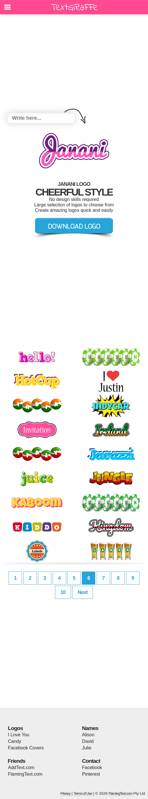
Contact (91, 761)
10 (63, 592)
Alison (88, 734)
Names (90, 728)
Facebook (92, 767)
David (88, 741)
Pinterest (91, 774)
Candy (14, 741)
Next (83, 592)
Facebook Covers (26, 747)
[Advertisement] (74, 64)
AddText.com (21, 767)
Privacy (65, 793)
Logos (15, 728)
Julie (87, 747)
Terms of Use (83, 793)
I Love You (18, 734)
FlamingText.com (25, 774)
